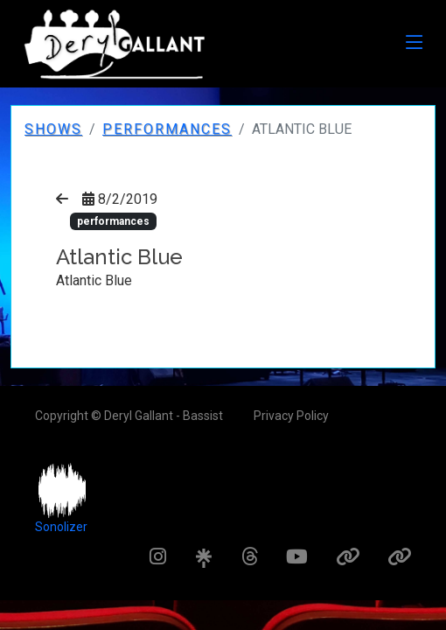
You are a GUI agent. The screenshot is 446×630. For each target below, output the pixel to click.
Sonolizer (61, 527)
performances (167, 129)
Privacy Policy (291, 416)
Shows (53, 129)
